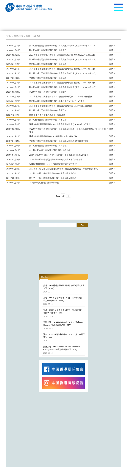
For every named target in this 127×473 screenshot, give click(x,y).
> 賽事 (27, 36)
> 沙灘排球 (17, 36)
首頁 (8, 36)
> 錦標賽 (35, 36)
